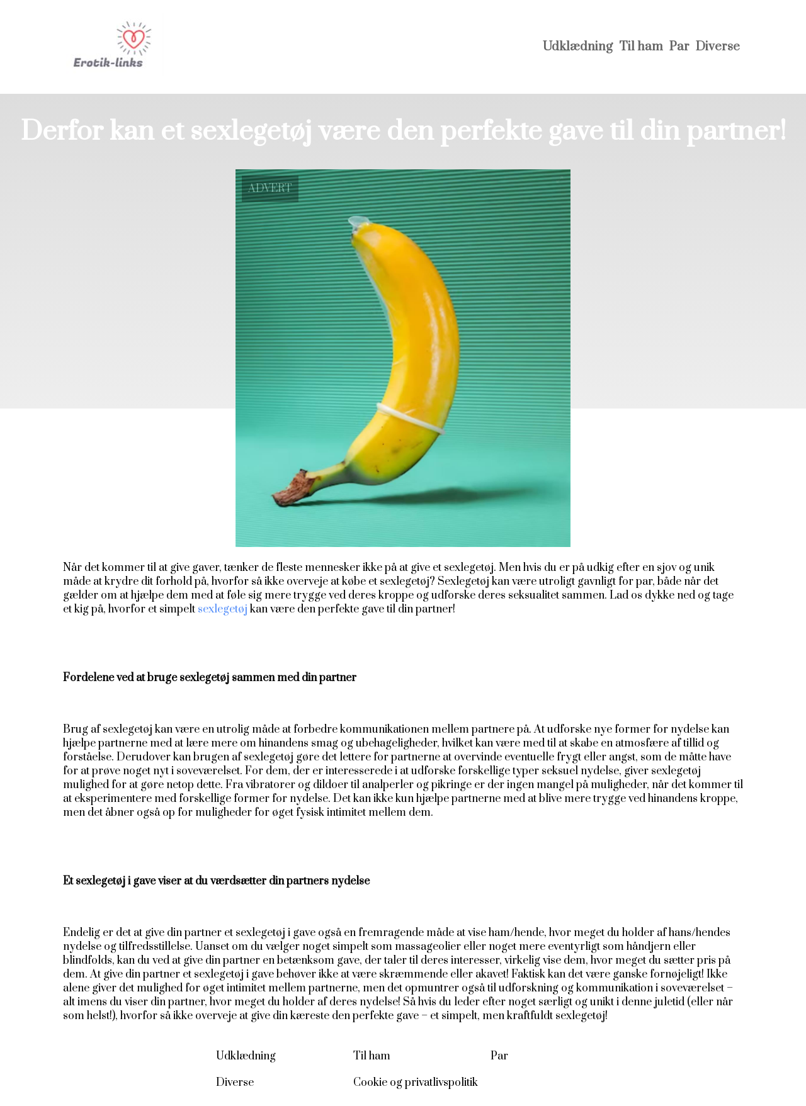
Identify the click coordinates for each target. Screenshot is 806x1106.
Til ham (641, 47)
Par (679, 47)
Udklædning (578, 47)
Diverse (718, 47)
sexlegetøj (222, 609)
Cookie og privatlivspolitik (415, 1083)
